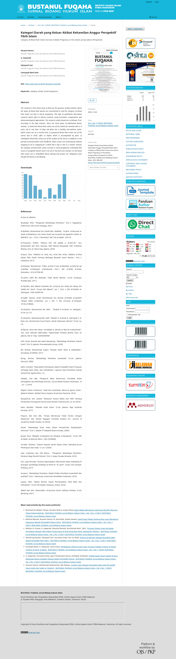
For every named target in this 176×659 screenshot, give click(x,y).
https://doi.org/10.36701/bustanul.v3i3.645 (42, 84)
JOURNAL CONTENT (134, 265)
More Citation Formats (98, 167)
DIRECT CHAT (131, 215)
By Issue (129, 286)
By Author (130, 290)
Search (153, 17)
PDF (93, 100)
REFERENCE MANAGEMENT (137, 395)
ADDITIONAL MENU (134, 126)
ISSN (128, 322)
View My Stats (139, 261)
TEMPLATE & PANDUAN (135, 181)
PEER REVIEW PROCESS (135, 152)
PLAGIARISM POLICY (134, 156)
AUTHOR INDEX (132, 173)
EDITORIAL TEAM (133, 134)
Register (149, 2)
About (58, 17)
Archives (30, 17)
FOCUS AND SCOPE (133, 130)
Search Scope (132, 276)
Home (23, 25)
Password (130, 311)
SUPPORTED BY (132, 355)
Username (130, 308)
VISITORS (130, 236)
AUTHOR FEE (131, 145)
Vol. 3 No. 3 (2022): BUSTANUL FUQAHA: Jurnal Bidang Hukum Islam (62, 25)
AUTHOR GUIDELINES (134, 141)
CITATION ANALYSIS (134, 87)
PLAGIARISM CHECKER (135, 375)
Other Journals (132, 297)
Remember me (134, 314)
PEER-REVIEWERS (133, 138)
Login (157, 2)
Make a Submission (135, 29)
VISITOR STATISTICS (134, 177)
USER (128, 302)
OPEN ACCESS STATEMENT (137, 160)
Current (20, 17)
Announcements (45, 17)
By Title (129, 294)
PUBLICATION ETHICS (134, 149)
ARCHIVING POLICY (134, 169)
